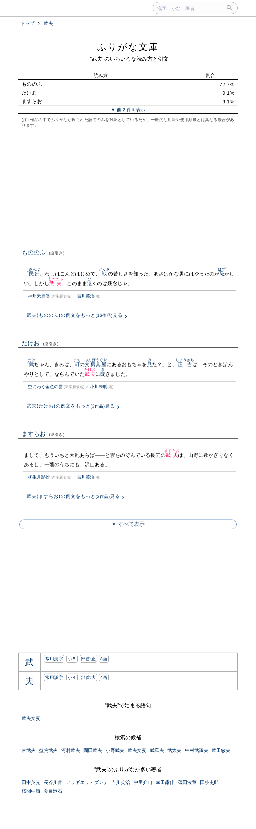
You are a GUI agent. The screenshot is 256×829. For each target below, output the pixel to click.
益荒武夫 (48, 750)
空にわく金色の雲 (45, 386)
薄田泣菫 (187, 782)
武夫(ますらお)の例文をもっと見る (73, 496)
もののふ (43, 252)
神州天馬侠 (39, 295)
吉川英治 (85, 295)
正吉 (185, 364)
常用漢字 (54, 658)
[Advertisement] (128, 187)
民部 (34, 273)
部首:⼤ (88, 677)
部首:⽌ (88, 658)
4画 (103, 677)
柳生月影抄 (39, 477)
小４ (72, 677)
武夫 (55, 283)
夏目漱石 (53, 791)
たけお (40, 343)
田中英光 (31, 782)
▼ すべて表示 (128, 524)
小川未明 (98, 386)
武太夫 (174, 750)
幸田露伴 (165, 782)
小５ (72, 658)
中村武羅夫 (196, 750)
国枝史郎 (209, 782)
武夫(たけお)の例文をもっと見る (71, 405)
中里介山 (143, 782)
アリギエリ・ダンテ (87, 782)
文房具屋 (95, 364)
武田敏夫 (221, 750)
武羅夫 (157, 750)
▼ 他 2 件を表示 (128, 109)
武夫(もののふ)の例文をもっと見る (75, 315)
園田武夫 (92, 750)
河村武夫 (70, 750)
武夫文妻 (31, 718)
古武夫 (29, 750)
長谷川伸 (53, 782)
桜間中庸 (31, 791)
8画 (103, 658)
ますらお (43, 434)
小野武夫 (115, 750)
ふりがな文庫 (128, 47)
